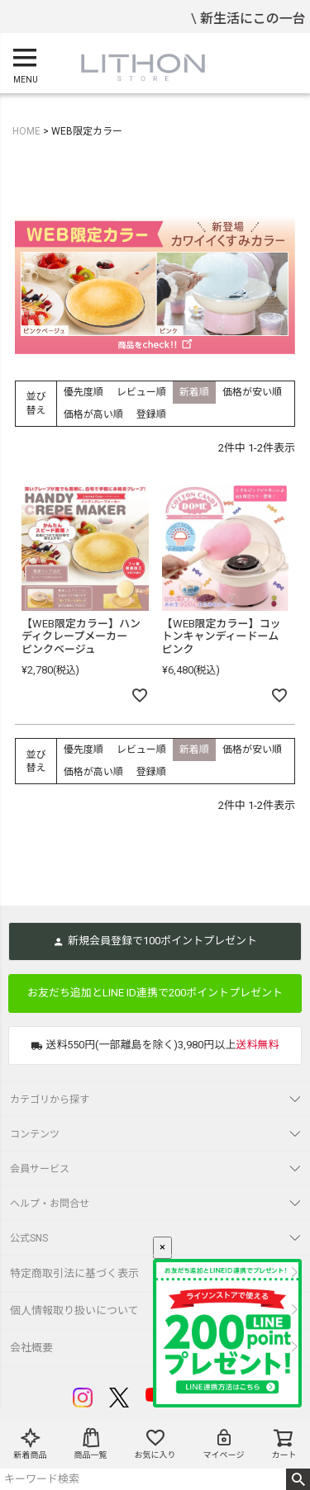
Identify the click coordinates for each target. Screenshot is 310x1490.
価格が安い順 (252, 392)
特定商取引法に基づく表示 (74, 1273)
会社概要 (31, 1347)
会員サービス (39, 1169)
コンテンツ (35, 1134)
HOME (26, 131)
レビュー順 (141, 392)
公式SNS (29, 1238)
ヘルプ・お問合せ (49, 1203)
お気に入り (155, 1443)
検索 (298, 1479)
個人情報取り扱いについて (74, 1310)
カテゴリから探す (49, 1099)
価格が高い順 (93, 414)
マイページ (224, 1443)
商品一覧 (90, 1443)
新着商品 (30, 1443)
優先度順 (83, 392)
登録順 (151, 414)
